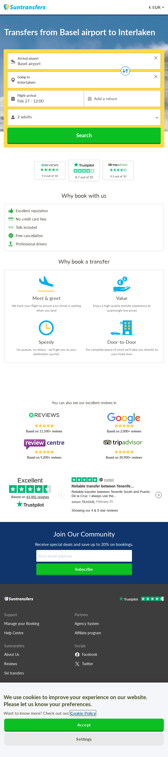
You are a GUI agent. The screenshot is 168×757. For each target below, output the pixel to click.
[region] (84, 720)
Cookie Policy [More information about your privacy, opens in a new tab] (83, 713)
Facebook (86, 654)
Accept (84, 724)
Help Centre (13, 633)
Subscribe (84, 569)
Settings (84, 739)
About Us (11, 654)
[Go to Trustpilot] (141, 599)
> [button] (155, 57)
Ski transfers (14, 673)
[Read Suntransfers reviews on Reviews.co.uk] (44, 418)
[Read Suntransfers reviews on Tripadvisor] (124, 444)
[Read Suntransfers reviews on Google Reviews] (124, 418)
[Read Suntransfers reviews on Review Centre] (44, 444)
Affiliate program (88, 633)
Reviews (10, 664)
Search (84, 135)
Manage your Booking (21, 623)
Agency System (87, 623)
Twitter (84, 663)
